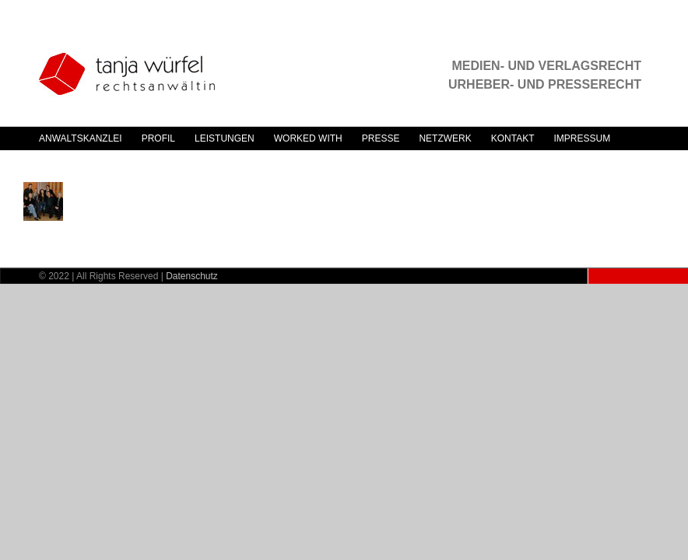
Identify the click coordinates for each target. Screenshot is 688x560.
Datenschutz (192, 276)
